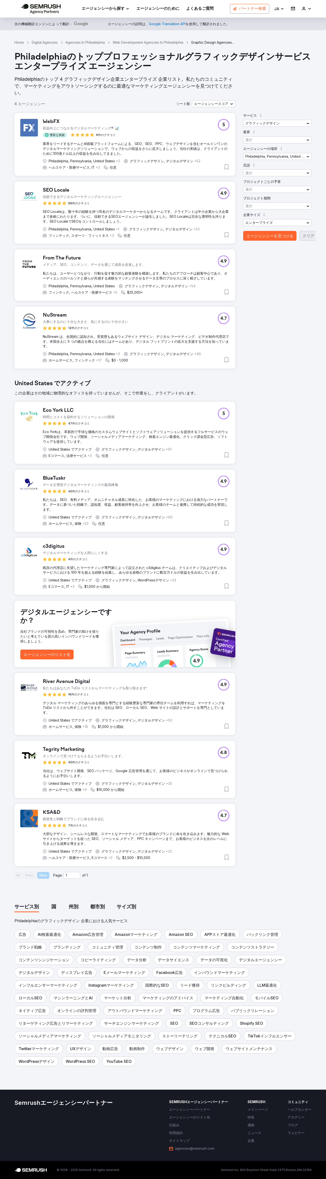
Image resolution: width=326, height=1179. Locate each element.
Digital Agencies (45, 42)
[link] (157, 9)
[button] (279, 8)
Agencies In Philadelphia (85, 42)
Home (19, 42)
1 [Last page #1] (87, 875)
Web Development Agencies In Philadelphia (148, 42)
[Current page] (72, 875)
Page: (58, 875)
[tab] (26, 907)
